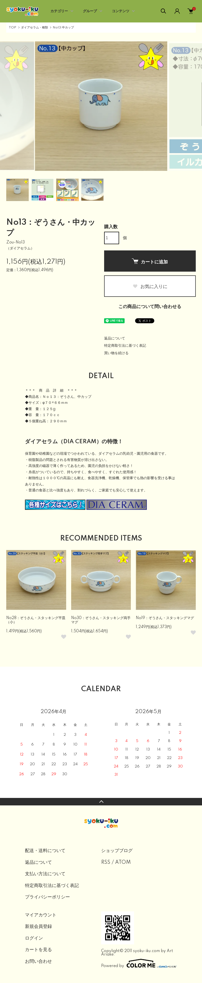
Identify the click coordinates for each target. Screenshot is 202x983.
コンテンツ (120, 11)
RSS (105, 862)
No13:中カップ (63, 27)
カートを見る (38, 949)
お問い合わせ (38, 961)
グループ (90, 11)
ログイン (34, 938)
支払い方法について (45, 874)
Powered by (139, 963)
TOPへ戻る (101, 801)
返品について (114, 338)
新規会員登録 (38, 926)
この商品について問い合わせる (149, 306)
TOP (12, 27)
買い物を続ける (116, 353)
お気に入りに (150, 286)
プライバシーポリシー (47, 897)
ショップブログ (117, 850)
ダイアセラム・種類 (34, 27)
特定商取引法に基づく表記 (125, 346)
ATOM (123, 862)
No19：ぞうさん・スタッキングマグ (165, 618)
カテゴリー (59, 11)
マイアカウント (40, 915)
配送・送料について (45, 850)
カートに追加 (150, 261)
